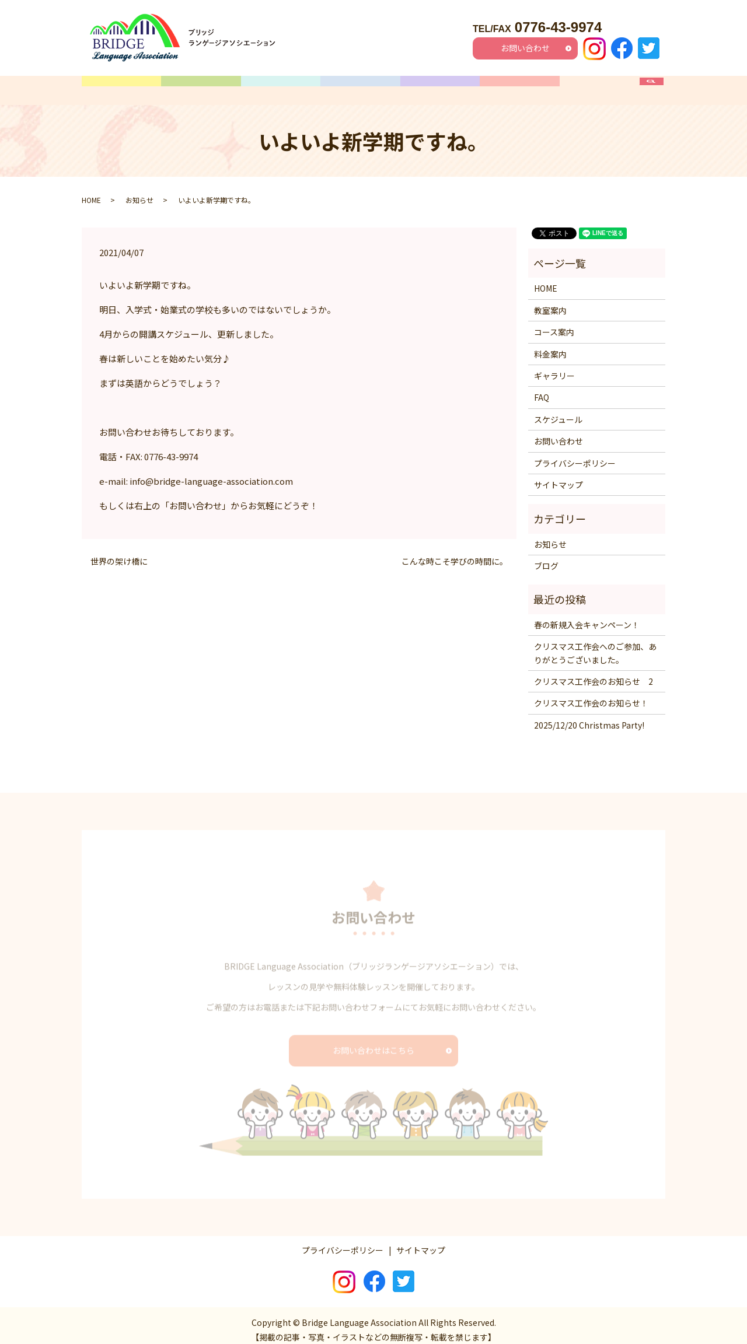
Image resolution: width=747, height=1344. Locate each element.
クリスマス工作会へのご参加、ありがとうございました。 (595, 644)
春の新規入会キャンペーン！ (587, 615)
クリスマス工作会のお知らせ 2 (593, 672)
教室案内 (201, 86)
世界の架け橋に (119, 552)
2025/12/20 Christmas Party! (589, 716)
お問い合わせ (525, 48)
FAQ (599, 86)
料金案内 (440, 86)
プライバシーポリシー (575, 454)
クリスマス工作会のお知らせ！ (591, 694)
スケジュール (360, 86)
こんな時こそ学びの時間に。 (455, 552)
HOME (121, 86)
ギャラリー (519, 86)
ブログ (546, 557)
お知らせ (139, 190)
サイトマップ (558, 476)
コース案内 (281, 86)
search (657, 86)
